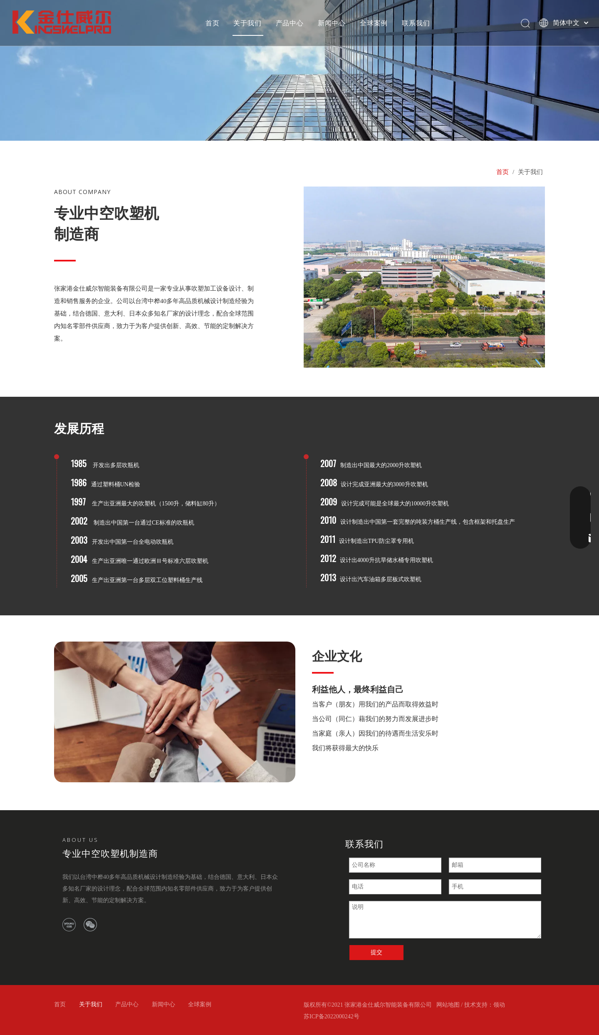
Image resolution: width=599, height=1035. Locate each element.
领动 (499, 1005)
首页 (212, 22)
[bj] (174, 712)
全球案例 (374, 22)
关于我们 (247, 22)
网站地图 (448, 1005)
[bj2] (299, 70)
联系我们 (416, 22)
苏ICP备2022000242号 (331, 1016)
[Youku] (69, 924)
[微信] (90, 924)
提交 (376, 952)
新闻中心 (332, 22)
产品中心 (290, 22)
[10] (424, 277)
